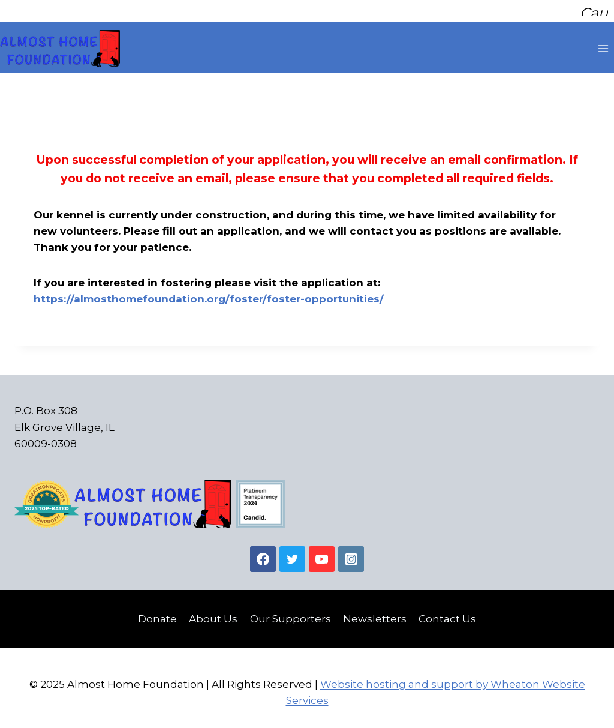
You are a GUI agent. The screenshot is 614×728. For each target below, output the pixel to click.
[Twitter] (292, 555)
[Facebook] (263, 555)
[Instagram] (351, 555)
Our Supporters (290, 615)
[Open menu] (603, 44)
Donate (157, 615)
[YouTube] (322, 555)
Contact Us (447, 615)
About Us (213, 615)
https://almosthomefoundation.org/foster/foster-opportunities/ (209, 295)
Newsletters (375, 615)
